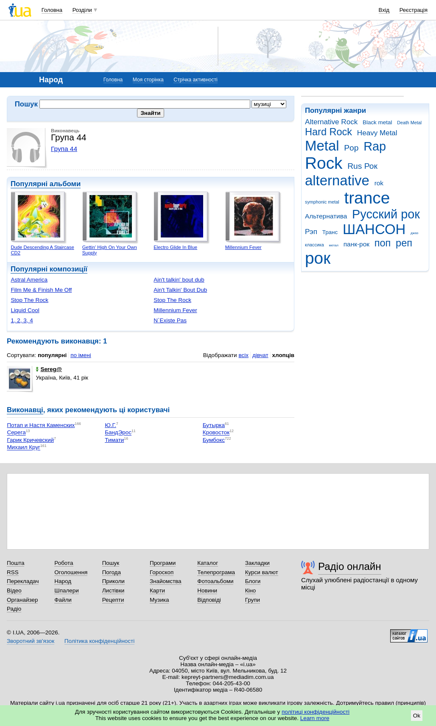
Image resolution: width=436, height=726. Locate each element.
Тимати (114, 440)
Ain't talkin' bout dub (179, 279)
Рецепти (113, 600)
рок (317, 258)
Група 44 (64, 148)
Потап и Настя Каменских (41, 425)
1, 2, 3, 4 (22, 320)
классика (314, 244)
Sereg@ (48, 369)
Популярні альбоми (46, 184)
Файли (63, 600)
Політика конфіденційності (99, 641)
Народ (62, 581)
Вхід (384, 10)
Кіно (250, 590)
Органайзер (22, 600)
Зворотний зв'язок (30, 641)
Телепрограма (216, 572)
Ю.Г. (110, 425)
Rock (323, 163)
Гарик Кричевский (30, 440)
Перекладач (23, 581)
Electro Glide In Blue (175, 247)
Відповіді (209, 600)
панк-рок (356, 244)
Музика (159, 600)
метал (333, 245)
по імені (80, 355)
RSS (13, 572)
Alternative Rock (331, 122)
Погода (111, 572)
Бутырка (214, 425)
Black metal (377, 122)
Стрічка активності (195, 80)
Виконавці (25, 410)
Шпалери (66, 590)
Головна (52, 10)
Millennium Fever (243, 247)
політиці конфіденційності (315, 712)
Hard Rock (328, 131)
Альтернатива (326, 216)
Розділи (82, 10)
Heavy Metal (377, 133)
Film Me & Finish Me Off (41, 290)
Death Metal (409, 122)
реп (404, 243)
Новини (207, 590)
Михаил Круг (23, 447)
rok (379, 183)
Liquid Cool (25, 310)
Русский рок (386, 214)
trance (367, 198)
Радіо (14, 609)
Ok (416, 715)
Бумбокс (214, 440)
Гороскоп (161, 572)
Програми (163, 563)
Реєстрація (414, 10)
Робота (63, 563)
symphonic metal (322, 201)
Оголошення (70, 572)
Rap (374, 146)
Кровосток (216, 433)
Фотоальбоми (215, 581)
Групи (252, 600)
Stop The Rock (29, 300)
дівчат (260, 355)
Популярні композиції (49, 269)
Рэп (311, 232)
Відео (14, 590)
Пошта (15, 563)
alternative (337, 180)
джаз (414, 233)
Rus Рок (362, 166)
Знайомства (166, 581)
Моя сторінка (148, 80)
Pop (351, 147)
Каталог (207, 563)
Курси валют (261, 572)
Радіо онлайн (349, 566)
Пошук (111, 563)
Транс (330, 232)
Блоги (253, 581)
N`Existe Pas (170, 320)
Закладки (257, 563)
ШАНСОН (374, 229)
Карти (157, 590)
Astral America (29, 279)
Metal (322, 146)
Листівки (113, 590)
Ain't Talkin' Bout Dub (180, 290)
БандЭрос (118, 433)
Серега (16, 433)
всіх (243, 355)
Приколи (113, 581)
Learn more (315, 718)
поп (383, 243)
